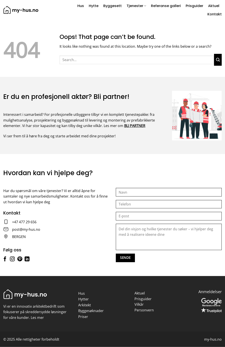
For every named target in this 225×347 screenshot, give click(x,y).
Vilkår (139, 304)
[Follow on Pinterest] (19, 259)
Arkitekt (84, 305)
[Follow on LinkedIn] (27, 259)
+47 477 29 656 (24, 222)
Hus (80, 5)
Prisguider (194, 5)
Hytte (93, 5)
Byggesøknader (91, 310)
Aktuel (213, 5)
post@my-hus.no (26, 229)
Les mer (37, 317)
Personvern (144, 310)
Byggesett (112, 5)
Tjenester (136, 5)
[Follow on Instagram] (12, 259)
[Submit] (218, 60)
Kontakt (214, 14)
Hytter (83, 299)
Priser (83, 316)
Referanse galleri (166, 5)
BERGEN (19, 236)
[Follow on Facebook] (4, 259)
